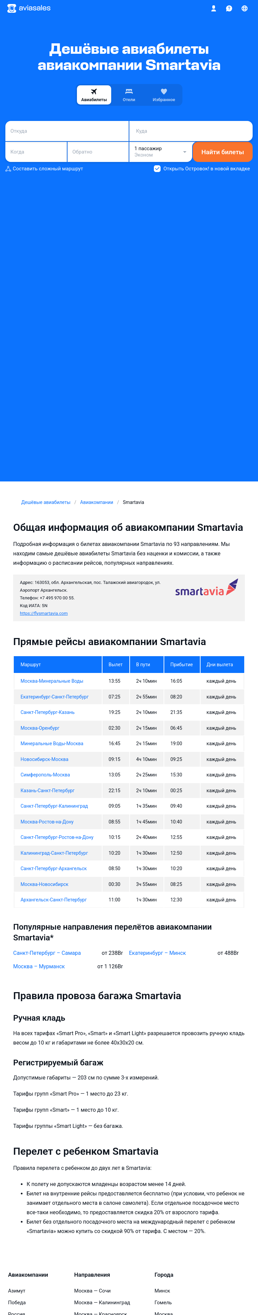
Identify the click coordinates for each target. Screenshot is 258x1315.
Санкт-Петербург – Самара (47, 953)
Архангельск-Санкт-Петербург (53, 899)
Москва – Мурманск (39, 966)
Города (164, 1274)
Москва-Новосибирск (44, 884)
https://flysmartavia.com (44, 613)
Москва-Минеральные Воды (51, 681)
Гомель (163, 1303)
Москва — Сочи (92, 1291)
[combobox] (67, 131)
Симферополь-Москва (45, 774)
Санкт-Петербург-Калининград (54, 806)
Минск (162, 1291)
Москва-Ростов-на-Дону (47, 821)
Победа (17, 1303)
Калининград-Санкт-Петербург (54, 853)
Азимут (17, 1291)
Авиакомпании (28, 1274)
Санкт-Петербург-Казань (47, 712)
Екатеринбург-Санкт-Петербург (54, 696)
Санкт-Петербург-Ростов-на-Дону (56, 837)
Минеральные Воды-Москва (51, 743)
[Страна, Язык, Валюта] (244, 8)
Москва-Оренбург (39, 728)
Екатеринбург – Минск (157, 953)
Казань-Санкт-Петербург (47, 790)
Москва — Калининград (102, 1303)
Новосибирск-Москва (44, 759)
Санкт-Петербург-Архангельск (53, 868)
